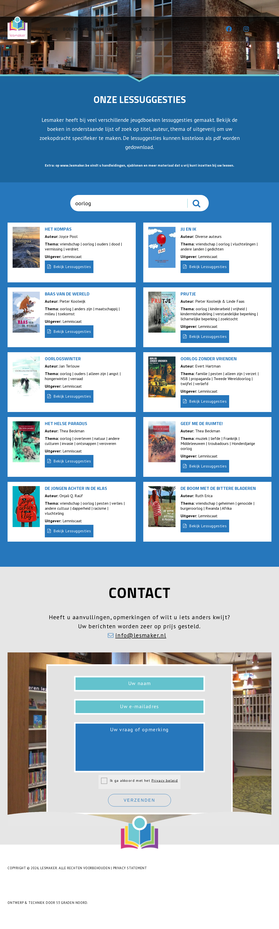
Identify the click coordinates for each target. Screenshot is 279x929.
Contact (179, 29)
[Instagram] (246, 29)
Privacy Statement (130, 868)
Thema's (93, 29)
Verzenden (139, 800)
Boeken (71, 29)
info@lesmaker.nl (140, 635)
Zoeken (202, 205)
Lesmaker (48, 868)
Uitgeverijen (121, 29)
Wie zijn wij (152, 29)
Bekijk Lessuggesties (69, 266)
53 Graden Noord (71, 903)
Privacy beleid (165, 780)
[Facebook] (229, 29)
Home (52, 29)
